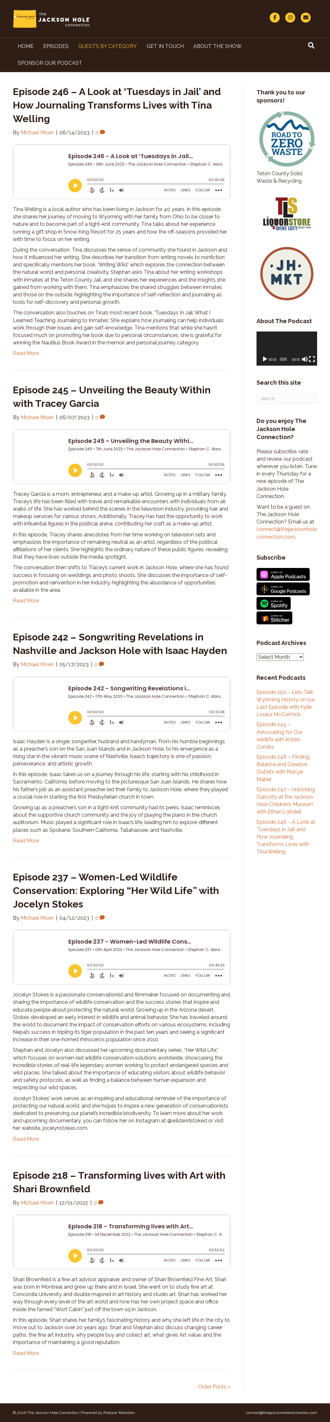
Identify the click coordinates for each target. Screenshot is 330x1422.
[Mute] (305, 359)
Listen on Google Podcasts (283, 588)
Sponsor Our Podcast (50, 63)
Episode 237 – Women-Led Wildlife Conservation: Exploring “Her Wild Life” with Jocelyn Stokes (116, 890)
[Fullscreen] (312, 359)
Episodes (56, 46)
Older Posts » (214, 1387)
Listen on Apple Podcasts (283, 574)
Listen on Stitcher (274, 617)
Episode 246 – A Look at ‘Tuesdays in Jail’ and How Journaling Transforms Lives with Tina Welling (117, 105)
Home (26, 46)
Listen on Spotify (274, 603)
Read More (26, 353)
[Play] (265, 359)
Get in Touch (165, 46)
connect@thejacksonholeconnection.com (281, 1412)
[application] (287, 348)
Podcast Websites (119, 1412)
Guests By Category (107, 46)
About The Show (217, 46)
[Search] (311, 45)
